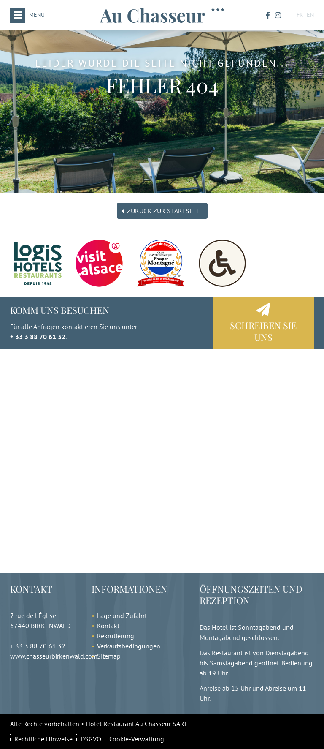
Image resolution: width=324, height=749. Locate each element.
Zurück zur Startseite (162, 211)
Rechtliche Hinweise (43, 739)
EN (310, 15)
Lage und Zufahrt (122, 615)
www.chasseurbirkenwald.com (53, 656)
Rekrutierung (115, 636)
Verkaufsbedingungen (128, 646)
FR (300, 15)
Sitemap (109, 656)
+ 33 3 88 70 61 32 (37, 336)
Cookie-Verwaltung (136, 739)
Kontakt (108, 625)
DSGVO (91, 739)
